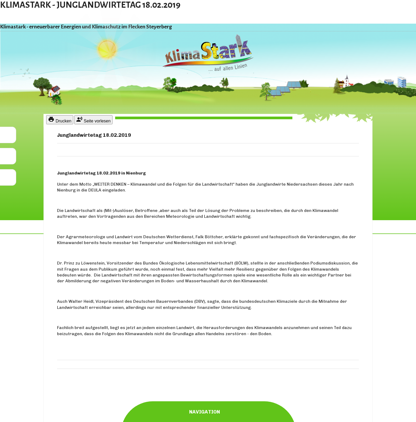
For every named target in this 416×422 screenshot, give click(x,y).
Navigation (208, 411)
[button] (8, 135)
